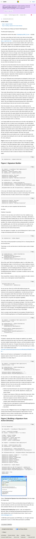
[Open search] (30, 2)
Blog (17, 535)
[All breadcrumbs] (2, 15)
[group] (18, 178)
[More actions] (34, 15)
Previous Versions (11, 535)
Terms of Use (16, 537)
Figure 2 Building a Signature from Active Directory (12, 25)
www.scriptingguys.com (6, 515)
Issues (6, 14)
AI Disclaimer (3, 535)
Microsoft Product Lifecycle (9, 7)
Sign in (33, 1)
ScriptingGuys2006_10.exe (23, 34)
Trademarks (23, 537)
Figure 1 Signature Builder (7, 24)
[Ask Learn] (31, 15)
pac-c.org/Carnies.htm (6, 41)
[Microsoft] (18, 2)
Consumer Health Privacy (6, 537)
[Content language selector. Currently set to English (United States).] (7, 529)
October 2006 (22, 14)
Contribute (23, 535)
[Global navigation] (1, 2)
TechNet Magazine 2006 (13, 14)
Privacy (28, 535)
